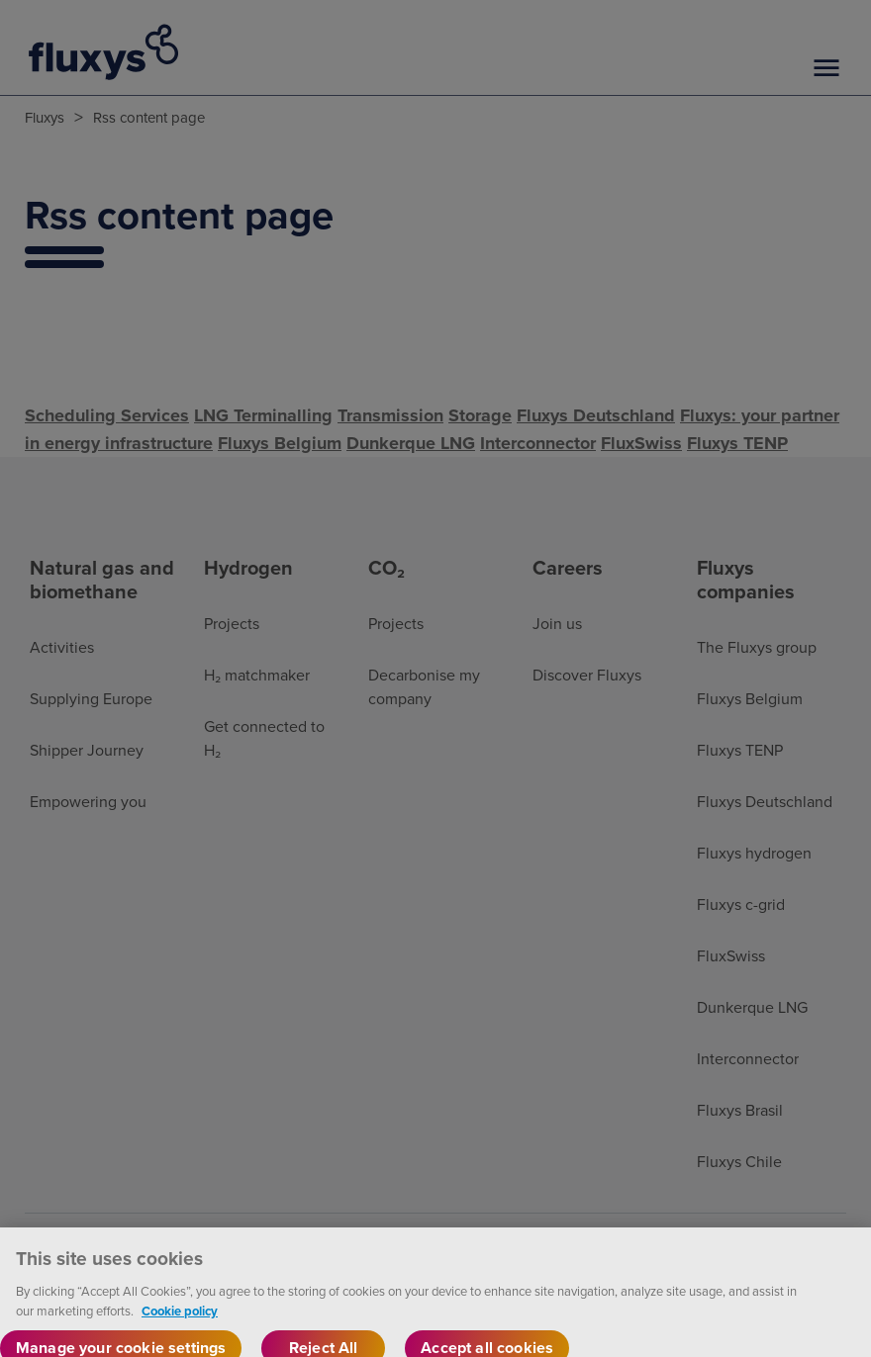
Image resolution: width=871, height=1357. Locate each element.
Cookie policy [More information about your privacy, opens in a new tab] (180, 1323)
